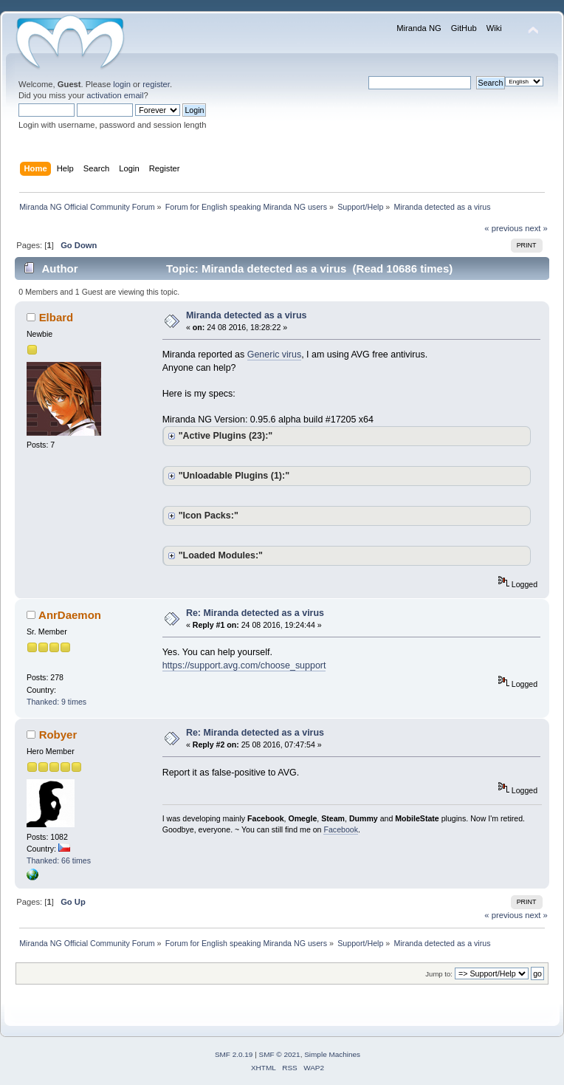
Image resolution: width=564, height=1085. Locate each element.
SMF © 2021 (279, 1054)
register (156, 84)
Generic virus (274, 354)
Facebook (340, 829)
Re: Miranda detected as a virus (255, 613)
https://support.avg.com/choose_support (244, 665)
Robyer (58, 734)
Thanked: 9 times (56, 701)
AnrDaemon (69, 615)
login (122, 84)
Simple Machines (332, 1054)
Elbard (56, 317)
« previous (503, 228)
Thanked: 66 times (59, 860)
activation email (114, 95)
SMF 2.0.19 (234, 1054)
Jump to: (439, 974)
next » (536, 228)
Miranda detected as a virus (246, 315)
